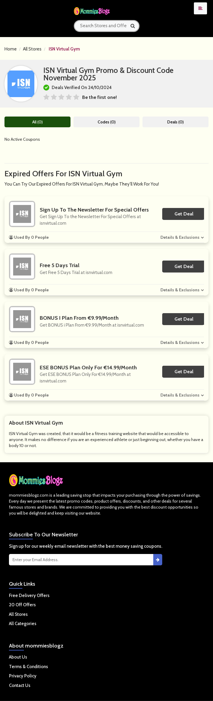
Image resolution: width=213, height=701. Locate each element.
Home (10, 49)
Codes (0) (107, 122)
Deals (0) (175, 122)
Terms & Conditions (28, 666)
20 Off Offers (22, 604)
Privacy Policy (22, 676)
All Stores (32, 49)
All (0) (37, 122)
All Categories (22, 623)
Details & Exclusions (180, 237)
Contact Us (19, 685)
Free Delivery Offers (29, 595)
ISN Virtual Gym (64, 49)
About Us (18, 657)
